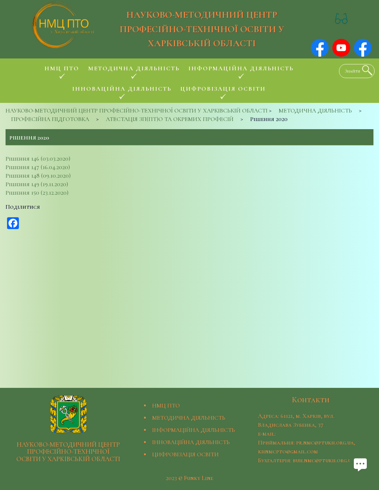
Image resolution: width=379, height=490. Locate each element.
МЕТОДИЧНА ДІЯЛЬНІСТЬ (188, 418)
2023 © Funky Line (189, 478)
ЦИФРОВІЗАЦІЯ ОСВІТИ (185, 454)
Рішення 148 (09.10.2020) (38, 175)
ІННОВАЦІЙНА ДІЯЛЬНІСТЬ (191, 442)
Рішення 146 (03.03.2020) (38, 158)
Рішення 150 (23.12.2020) (37, 193)
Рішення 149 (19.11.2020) (37, 184)
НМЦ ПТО (166, 405)
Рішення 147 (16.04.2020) (38, 167)
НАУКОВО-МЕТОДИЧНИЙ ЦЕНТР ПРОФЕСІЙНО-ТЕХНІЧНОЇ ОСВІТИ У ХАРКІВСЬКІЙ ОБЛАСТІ (202, 29)
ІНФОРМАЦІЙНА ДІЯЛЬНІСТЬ (193, 430)
